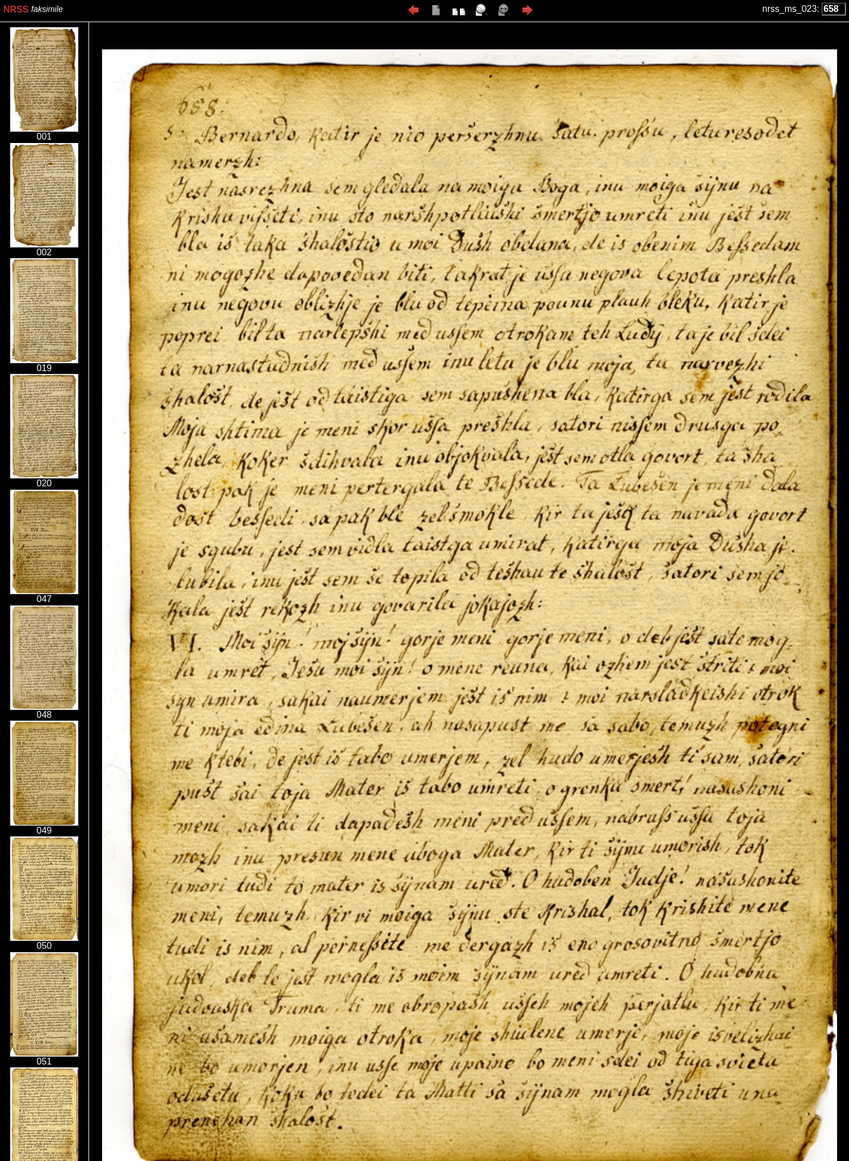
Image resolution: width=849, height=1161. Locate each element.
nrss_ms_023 (789, 9)
